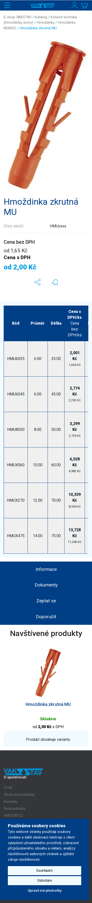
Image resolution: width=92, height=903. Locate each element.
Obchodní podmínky (19, 795)
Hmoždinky (45, 22)
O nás (8, 787)
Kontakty (10, 802)
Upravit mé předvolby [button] (45, 890)
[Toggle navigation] (7, 5)
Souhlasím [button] (44, 870)
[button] (37, 282)
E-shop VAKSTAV (17, 17)
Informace (46, 569)
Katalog (41, 17)
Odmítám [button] (44, 880)
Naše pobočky (15, 809)
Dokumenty (46, 585)
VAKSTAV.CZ (13, 816)
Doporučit (46, 616)
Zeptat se (46, 601)
